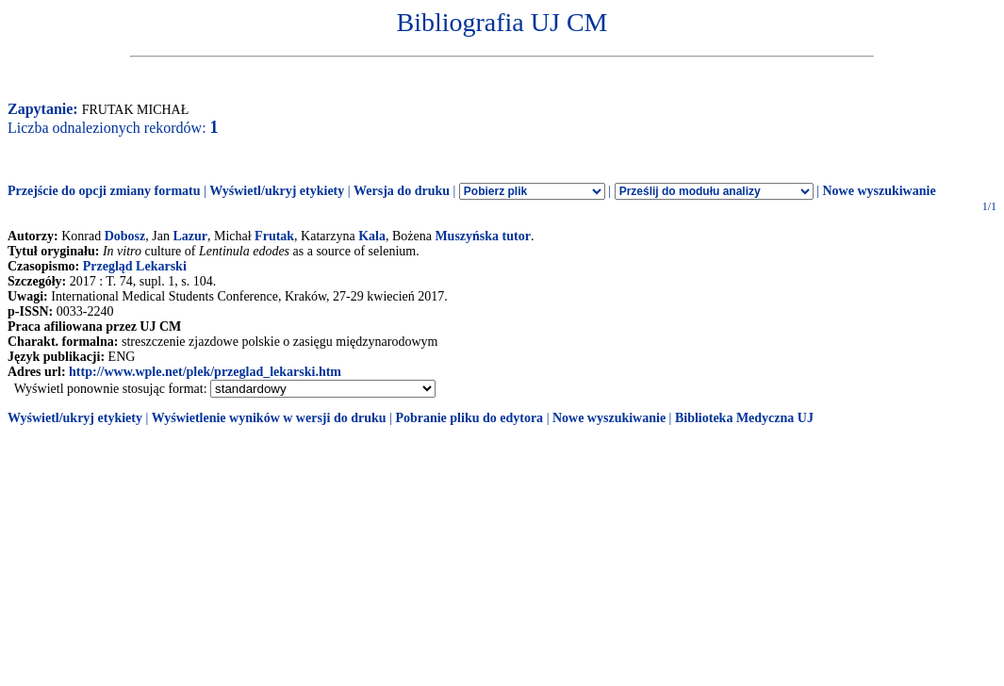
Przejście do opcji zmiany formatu (104, 191)
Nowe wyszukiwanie (878, 191)
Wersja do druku (402, 191)
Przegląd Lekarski (135, 266)
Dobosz (125, 236)
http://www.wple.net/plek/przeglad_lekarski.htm (205, 372)
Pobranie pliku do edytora (469, 418)
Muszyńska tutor (483, 236)
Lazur (190, 236)
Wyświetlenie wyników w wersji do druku (269, 418)
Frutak (274, 236)
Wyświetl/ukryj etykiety (276, 191)
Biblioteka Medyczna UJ (744, 418)
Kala (372, 236)
